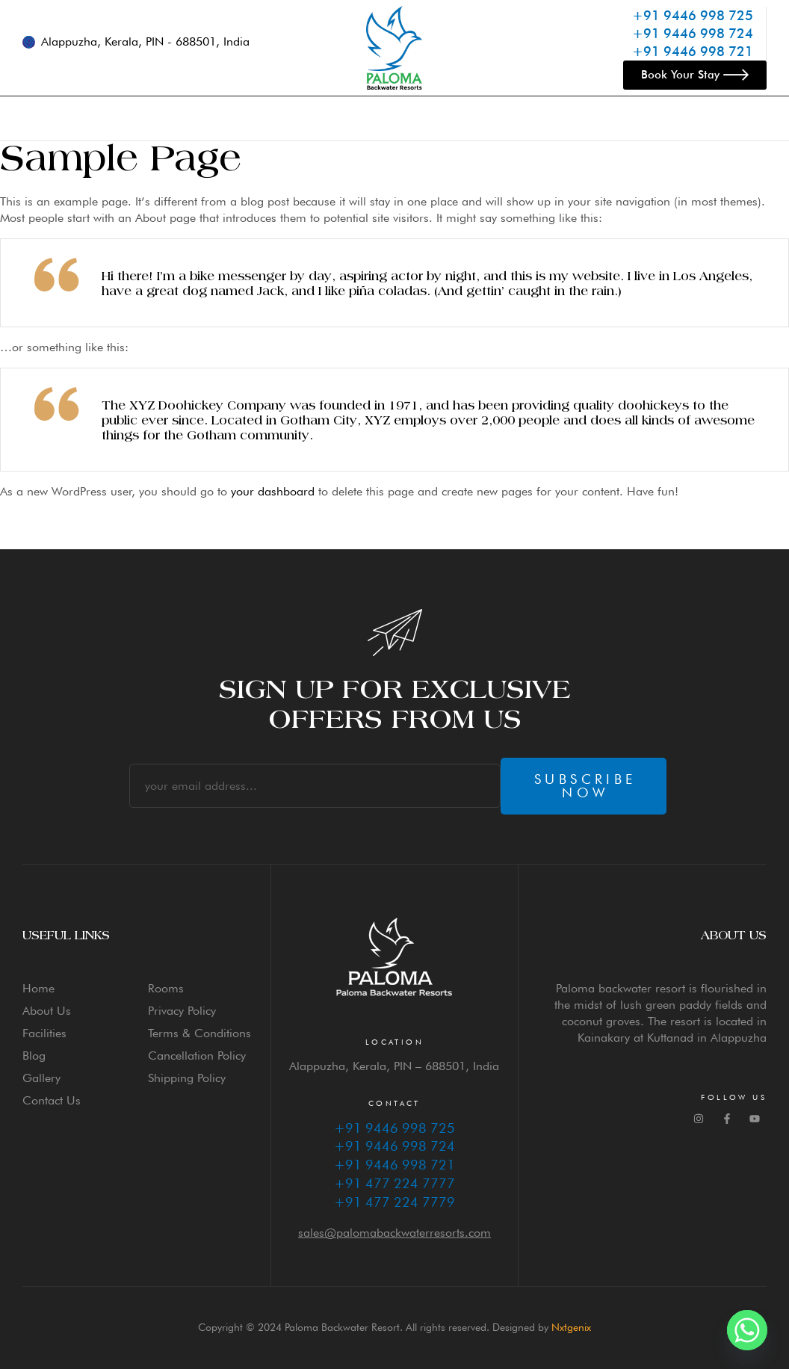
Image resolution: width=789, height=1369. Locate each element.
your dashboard (273, 491)
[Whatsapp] (747, 1330)
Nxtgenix (571, 1327)
